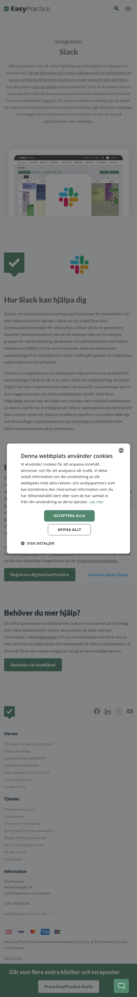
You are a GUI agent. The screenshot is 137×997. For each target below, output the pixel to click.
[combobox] (121, 450)
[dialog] (68, 498)
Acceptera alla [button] (69, 515)
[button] (37, 543)
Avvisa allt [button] (69, 529)
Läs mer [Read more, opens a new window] (96, 501)
